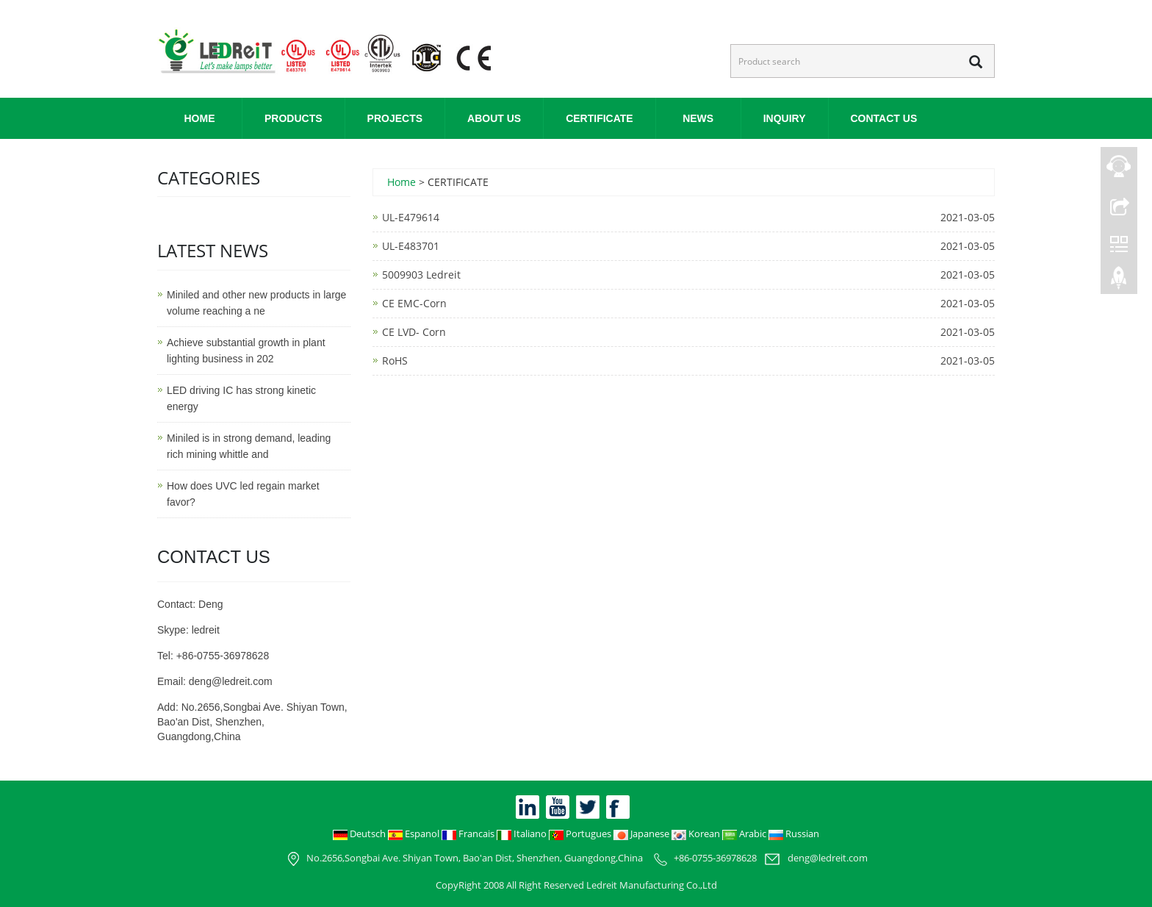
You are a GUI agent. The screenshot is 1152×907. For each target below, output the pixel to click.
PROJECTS (394, 118)
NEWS (698, 118)
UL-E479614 (410, 217)
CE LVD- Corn (414, 332)
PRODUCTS (293, 118)
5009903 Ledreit (421, 275)
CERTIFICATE (599, 118)
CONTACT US (884, 118)
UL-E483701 (410, 246)
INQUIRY (784, 118)
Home (199, 118)
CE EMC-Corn (414, 303)
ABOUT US (494, 118)
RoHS (395, 361)
